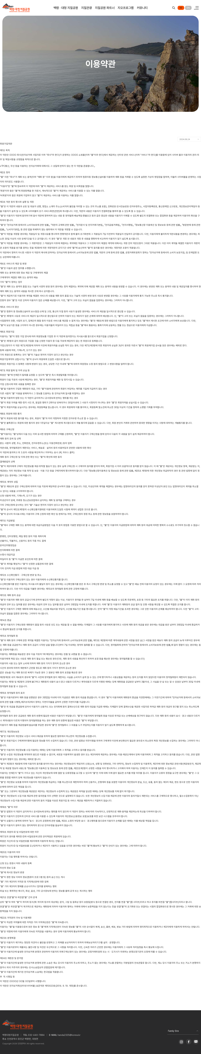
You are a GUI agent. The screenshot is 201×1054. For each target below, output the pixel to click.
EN (188, 8)
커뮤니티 (142, 8)
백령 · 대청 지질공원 (66, 8)
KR (181, 8)
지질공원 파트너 (104, 8)
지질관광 (86, 8)
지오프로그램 (126, 8)
